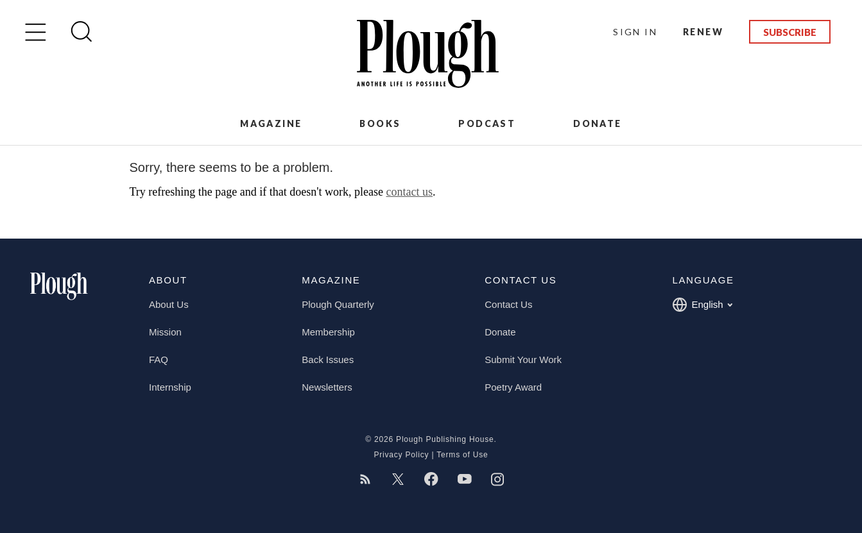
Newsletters (327, 387)
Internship (170, 387)
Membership (328, 331)
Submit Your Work (523, 359)
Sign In (635, 31)
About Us (169, 304)
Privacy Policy (401, 454)
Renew (703, 31)
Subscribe (789, 32)
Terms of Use (462, 454)
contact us (409, 191)
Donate (597, 123)
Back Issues (328, 359)
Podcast (486, 123)
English (702, 304)
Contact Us (508, 304)
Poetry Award (513, 387)
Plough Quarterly (338, 304)
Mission (165, 331)
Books (380, 123)
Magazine (271, 123)
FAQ (158, 359)
